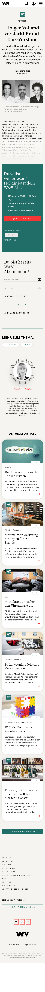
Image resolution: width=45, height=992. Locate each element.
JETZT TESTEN (22, 218)
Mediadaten (8, 886)
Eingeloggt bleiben (20, 313)
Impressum (8, 861)
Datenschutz (9, 872)
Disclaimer (8, 865)
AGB (4, 879)
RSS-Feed (7, 882)
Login (22, 304)
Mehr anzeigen (23, 831)
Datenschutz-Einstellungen (17, 875)
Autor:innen (9, 868)
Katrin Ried (24, 71)
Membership (10, 345)
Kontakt (6, 858)
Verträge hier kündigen (15, 889)
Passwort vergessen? (17, 296)
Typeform (11, 235)
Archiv (26, 345)
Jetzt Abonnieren (22, 906)
